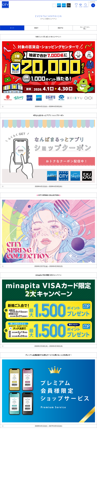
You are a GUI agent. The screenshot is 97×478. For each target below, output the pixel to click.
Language (92, 1)
